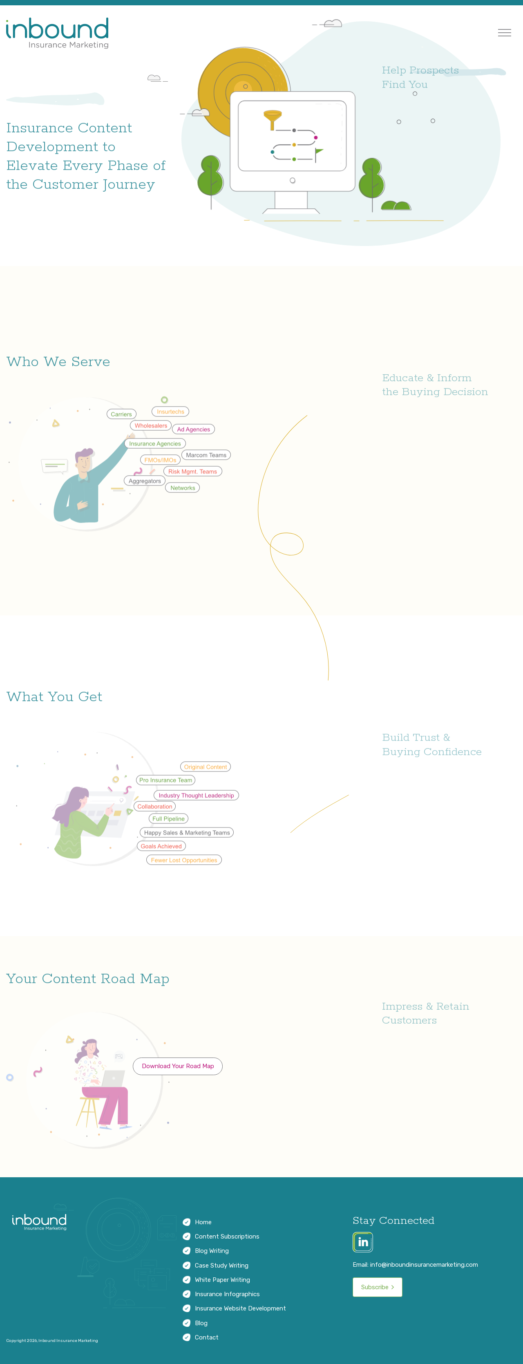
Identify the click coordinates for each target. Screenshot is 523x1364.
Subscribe (375, 1287)
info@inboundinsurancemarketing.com (424, 1264)
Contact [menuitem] (207, 1337)
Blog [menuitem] (201, 1323)
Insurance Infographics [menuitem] (227, 1294)
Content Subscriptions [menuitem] (227, 1236)
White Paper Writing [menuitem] (222, 1280)
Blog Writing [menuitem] (212, 1250)
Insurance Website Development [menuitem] (240, 1308)
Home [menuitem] (203, 1222)
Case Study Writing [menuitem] (221, 1265)
